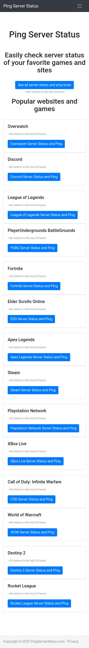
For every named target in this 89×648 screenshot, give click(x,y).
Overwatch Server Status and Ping (36, 144)
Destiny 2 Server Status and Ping (35, 570)
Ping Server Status (20, 6)
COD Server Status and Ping (31, 499)
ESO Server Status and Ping (31, 319)
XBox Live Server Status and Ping (35, 461)
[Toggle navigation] (80, 6)
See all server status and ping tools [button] (44, 85)
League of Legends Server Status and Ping (42, 215)
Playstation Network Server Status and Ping (43, 428)
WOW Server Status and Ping (32, 532)
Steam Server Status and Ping (33, 390)
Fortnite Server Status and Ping (34, 286)
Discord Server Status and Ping (34, 177)
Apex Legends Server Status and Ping (38, 357)
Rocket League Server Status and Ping (39, 603)
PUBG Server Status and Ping (32, 248)
